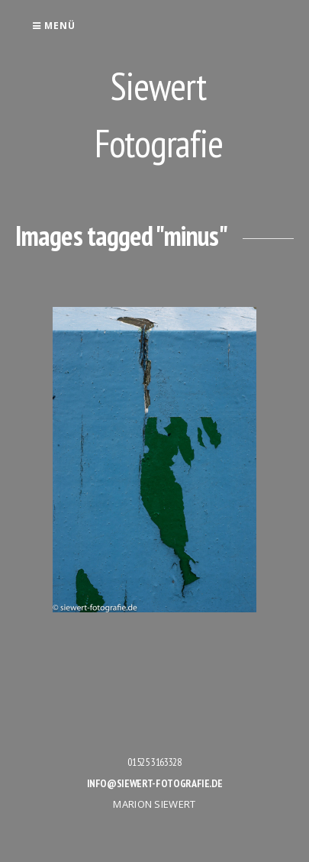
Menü (54, 25)
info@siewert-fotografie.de (155, 783)
